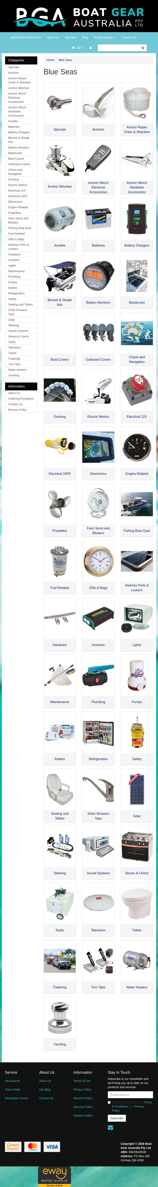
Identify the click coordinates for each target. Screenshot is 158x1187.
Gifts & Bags (16, 239)
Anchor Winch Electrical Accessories (17, 97)
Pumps (12, 282)
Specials (70, 37)
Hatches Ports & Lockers (18, 247)
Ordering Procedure (21, 398)
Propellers (14, 212)
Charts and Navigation (15, 172)
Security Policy (82, 1107)
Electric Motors (17, 185)
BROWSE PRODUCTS (26, 37)
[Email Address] (130, 1094)
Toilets (12, 353)
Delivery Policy (82, 1115)
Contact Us (129, 37)
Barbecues (15, 153)
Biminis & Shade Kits (18, 140)
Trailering (14, 358)
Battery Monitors (18, 147)
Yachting (13, 375)
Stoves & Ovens (18, 336)
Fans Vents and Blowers (18, 220)
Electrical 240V (17, 196)
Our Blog (45, 1089)
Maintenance (16, 271)
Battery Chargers (19, 132)
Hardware (14, 254)
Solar (11, 319)
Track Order (12, 1089)
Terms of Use (81, 1081)
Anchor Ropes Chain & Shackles (19, 80)
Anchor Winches (18, 88)
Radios (12, 287)
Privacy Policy (82, 1089)
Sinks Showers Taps (17, 312)
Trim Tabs (14, 364)
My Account (12, 1081)
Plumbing (14, 276)
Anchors (13, 72)
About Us (53, 37)
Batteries (14, 126)
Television (14, 347)
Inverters (13, 260)
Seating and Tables (20, 304)
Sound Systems (18, 330)
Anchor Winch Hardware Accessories (17, 111)
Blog (85, 37)
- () (77, 47)
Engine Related (18, 207)
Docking (13, 179)
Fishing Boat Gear (19, 228)
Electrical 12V (17, 190)
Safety (12, 299)
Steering (13, 325)
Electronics (15, 201)
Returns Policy (17, 409)
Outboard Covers (19, 164)
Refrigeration (16, 293)
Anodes (13, 121)
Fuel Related (16, 233)
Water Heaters (17, 369)
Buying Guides (105, 37)
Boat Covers (16, 158)
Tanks (12, 342)
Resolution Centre (16, 1098)
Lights (12, 265)
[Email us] (110, 1127)
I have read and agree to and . (130, 1106)
